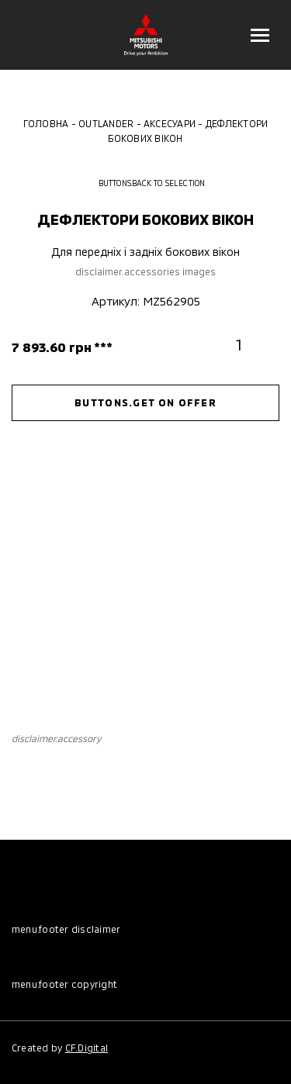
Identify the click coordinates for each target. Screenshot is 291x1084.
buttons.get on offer (145, 402)
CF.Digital (86, 1047)
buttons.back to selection (146, 183)
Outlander (105, 123)
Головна (46, 123)
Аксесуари (170, 123)
